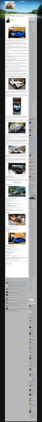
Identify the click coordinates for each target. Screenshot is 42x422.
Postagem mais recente (9, 278)
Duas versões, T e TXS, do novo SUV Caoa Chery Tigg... (33, 72)
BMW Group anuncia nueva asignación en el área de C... (32, 87)
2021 (30, 205)
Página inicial (17, 278)
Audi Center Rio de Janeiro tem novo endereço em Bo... (33, 79)
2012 (30, 290)
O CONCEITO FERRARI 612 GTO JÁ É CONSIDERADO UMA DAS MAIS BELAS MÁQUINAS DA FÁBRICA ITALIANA (32, 334)
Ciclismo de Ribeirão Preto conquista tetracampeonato (32, 36)
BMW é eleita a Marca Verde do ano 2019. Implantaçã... (33, 94)
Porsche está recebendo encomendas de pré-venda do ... (33, 47)
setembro (31, 279)
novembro (31, 102)
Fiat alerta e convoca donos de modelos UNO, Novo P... (32, 78)
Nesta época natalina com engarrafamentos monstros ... (33, 48)
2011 (30, 115)
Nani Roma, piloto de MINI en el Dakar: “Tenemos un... (33, 37)
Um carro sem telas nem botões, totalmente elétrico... (33, 85)
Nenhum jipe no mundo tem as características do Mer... (32, 43)
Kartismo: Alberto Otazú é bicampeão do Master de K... (33, 240)
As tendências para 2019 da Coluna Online (32, 40)
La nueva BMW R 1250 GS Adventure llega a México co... (33, 95)
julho (30, 105)
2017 (30, 286)
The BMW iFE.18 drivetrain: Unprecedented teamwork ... (32, 68)
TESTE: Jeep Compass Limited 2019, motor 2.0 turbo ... (33, 74)
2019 (30, 31)
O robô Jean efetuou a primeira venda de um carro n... (33, 82)
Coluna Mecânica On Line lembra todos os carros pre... (33, 61)
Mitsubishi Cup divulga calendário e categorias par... (33, 210)
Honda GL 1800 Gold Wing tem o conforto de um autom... (33, 73)
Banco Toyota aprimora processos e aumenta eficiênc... (33, 88)
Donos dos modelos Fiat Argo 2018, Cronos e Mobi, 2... (32, 58)
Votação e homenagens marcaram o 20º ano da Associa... (32, 52)
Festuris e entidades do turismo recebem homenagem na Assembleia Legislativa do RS (33, 130)
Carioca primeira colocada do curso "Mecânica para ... (32, 44)
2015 (30, 112)
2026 (30, 201)
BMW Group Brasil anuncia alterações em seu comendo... (33, 90)
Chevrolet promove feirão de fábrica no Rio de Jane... (32, 84)
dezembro (31, 208)
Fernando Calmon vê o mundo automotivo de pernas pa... (32, 71)
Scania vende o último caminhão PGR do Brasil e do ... (33, 229)
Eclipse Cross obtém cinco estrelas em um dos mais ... (32, 93)
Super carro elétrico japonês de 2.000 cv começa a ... (33, 55)
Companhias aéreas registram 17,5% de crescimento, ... (32, 56)
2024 (30, 27)
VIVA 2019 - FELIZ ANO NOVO (33, 38)
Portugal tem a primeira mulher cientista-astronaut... (32, 33)
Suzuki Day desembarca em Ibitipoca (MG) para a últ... (32, 83)
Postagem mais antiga (25, 278)
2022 (30, 204)
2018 (30, 207)
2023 (30, 28)
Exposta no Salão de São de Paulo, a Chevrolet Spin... (32, 89)
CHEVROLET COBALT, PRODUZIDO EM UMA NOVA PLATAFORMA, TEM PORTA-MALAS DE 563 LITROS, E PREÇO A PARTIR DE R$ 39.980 (32, 343)
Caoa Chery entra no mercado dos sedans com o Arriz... (32, 69)
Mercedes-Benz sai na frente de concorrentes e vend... (33, 63)
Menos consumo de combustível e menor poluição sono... (33, 62)
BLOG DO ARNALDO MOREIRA (33, 370)
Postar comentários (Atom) (9, 279)
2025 (30, 202)
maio (30, 282)
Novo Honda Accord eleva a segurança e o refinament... (32, 77)
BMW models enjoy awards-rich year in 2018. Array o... (33, 217)
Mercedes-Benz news (32, 273)
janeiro (31, 285)
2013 (30, 289)
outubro (31, 103)
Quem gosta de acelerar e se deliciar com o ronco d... (32, 251)
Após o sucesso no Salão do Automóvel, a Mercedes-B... (32, 98)
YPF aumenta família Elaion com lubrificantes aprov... (33, 100)
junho (30, 106)
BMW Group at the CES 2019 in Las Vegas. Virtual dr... (33, 226)
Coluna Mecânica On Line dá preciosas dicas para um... (32, 101)
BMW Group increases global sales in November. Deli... (32, 67)
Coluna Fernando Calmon (10, 305)
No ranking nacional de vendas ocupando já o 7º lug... (32, 39)
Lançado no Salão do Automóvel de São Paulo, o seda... (33, 96)
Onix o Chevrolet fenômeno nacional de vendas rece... (32, 267)
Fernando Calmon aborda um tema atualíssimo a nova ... (32, 256)
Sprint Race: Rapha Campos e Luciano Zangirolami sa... (32, 66)
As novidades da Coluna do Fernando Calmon (32, 60)
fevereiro (31, 109)
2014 (30, 113)
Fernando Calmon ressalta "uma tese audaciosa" (33, 45)
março (30, 108)
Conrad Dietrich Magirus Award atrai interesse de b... (33, 57)
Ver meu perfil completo (31, 371)
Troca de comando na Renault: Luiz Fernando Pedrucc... (32, 49)
